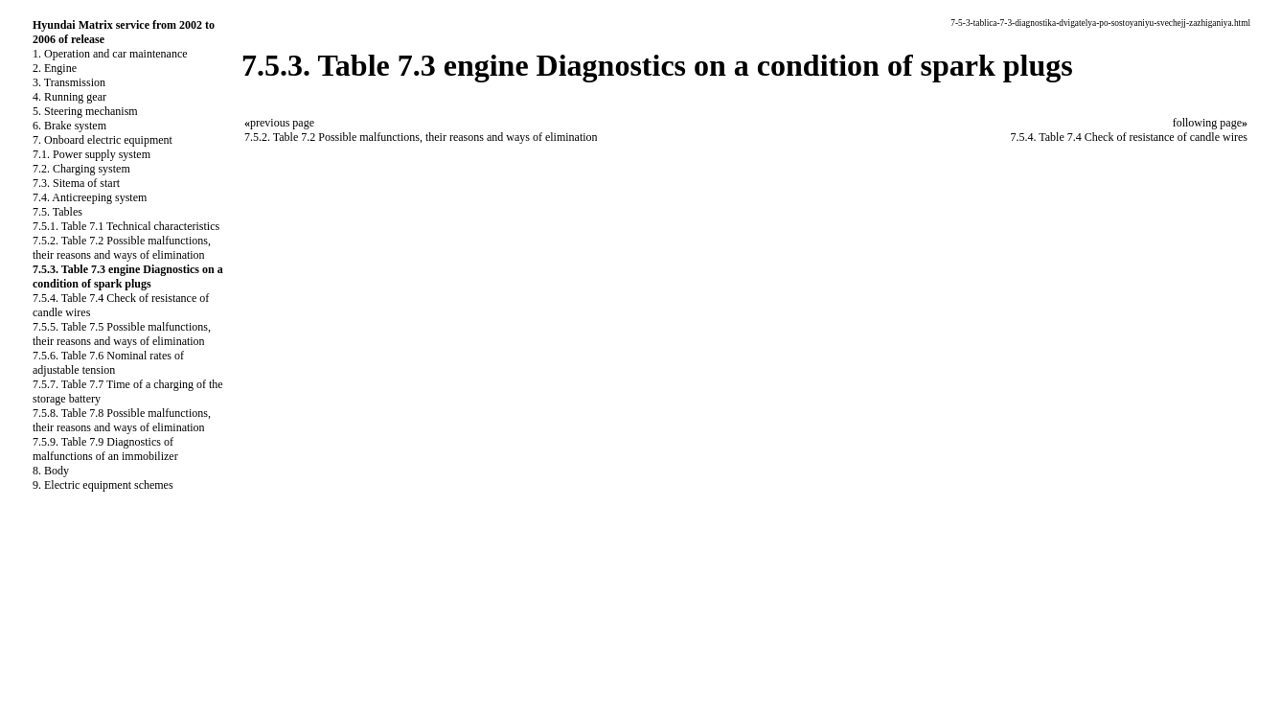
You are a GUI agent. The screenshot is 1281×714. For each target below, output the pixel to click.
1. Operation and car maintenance (110, 53)
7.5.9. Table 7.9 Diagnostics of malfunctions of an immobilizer (105, 449)
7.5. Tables (57, 212)
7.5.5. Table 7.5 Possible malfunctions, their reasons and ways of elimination (122, 334)
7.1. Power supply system (91, 154)
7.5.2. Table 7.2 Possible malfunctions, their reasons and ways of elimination (122, 248)
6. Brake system (69, 125)
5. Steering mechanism (85, 111)
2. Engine (55, 68)
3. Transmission (69, 82)
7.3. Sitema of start (76, 183)
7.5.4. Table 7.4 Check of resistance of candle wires (1128, 137)
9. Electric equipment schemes (103, 485)
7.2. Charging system (81, 168)
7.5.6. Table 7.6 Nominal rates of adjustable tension (108, 363)
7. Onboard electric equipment (102, 140)
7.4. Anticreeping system (90, 197)
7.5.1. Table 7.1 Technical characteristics (126, 226)
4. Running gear (69, 97)
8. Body (51, 470)
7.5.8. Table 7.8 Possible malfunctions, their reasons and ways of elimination (122, 420)
